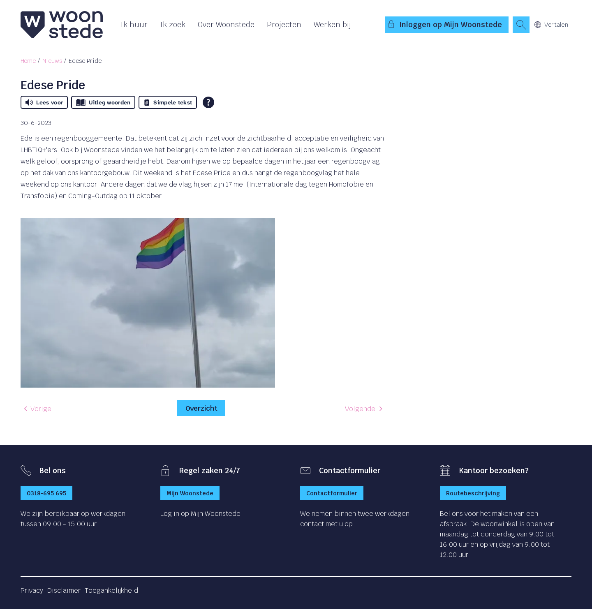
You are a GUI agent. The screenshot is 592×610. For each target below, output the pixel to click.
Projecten (284, 24)
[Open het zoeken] (521, 24)
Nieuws (52, 61)
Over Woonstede (226, 24)
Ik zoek (172, 24)
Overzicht (201, 408)
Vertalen (551, 24)
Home (28, 61)
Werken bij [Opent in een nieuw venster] (332, 24)
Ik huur (134, 24)
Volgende (360, 410)
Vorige (40, 410)
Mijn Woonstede (189, 494)
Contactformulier (331, 494)
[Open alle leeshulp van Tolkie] (208, 102)
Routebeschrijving (473, 494)
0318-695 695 (46, 494)
